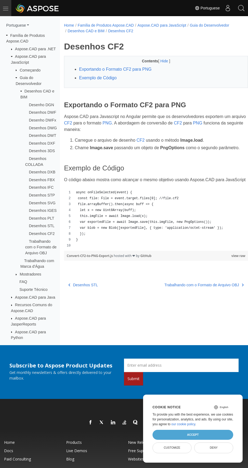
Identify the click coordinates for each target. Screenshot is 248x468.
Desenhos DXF (42, 143)
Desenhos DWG (43, 128)
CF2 (83, 123)
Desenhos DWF (42, 112)
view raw (225, 268)
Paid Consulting (17, 459)
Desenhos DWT (42, 135)
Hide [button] (158, 61)
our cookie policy (183, 424)
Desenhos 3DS (42, 151)
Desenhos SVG (42, 203)
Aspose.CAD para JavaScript (161, 25)
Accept (193, 434)
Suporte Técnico (33, 289)
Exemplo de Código (98, 78)
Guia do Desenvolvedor (209, 25)
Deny (214, 447)
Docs (8, 450)
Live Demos (76, 450)
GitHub (145, 268)
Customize (172, 447)
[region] (149, 232)
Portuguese (207, 8)
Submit (133, 378)
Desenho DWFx (42, 120)
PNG (122, 123)
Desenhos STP (42, 195)
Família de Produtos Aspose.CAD (106, 25)
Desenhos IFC (41, 187)
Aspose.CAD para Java (35, 297)
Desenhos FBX (42, 180)
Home (69, 25)
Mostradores (30, 274)
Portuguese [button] (16, 25)
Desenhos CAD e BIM (86, 31)
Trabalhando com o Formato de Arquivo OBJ (40, 247)
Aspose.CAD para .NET (35, 49)
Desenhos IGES (42, 210)
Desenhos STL (41, 226)
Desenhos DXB (42, 172)
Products (74, 442)
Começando (30, 70)
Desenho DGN (41, 105)
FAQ (23, 282)
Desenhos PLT (41, 218)
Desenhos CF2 (42, 233)
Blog (70, 459)
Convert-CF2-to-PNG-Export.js (90, 268)
